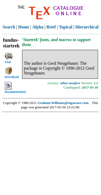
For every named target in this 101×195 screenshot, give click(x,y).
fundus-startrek (11, 42)
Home (23, 27)
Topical (65, 27)
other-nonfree (70, 83)
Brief (51, 27)
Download (12, 73)
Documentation (13, 88)
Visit (9, 57)
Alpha (38, 27)
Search (8, 27)
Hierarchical (87, 27)
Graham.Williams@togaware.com (62, 103)
